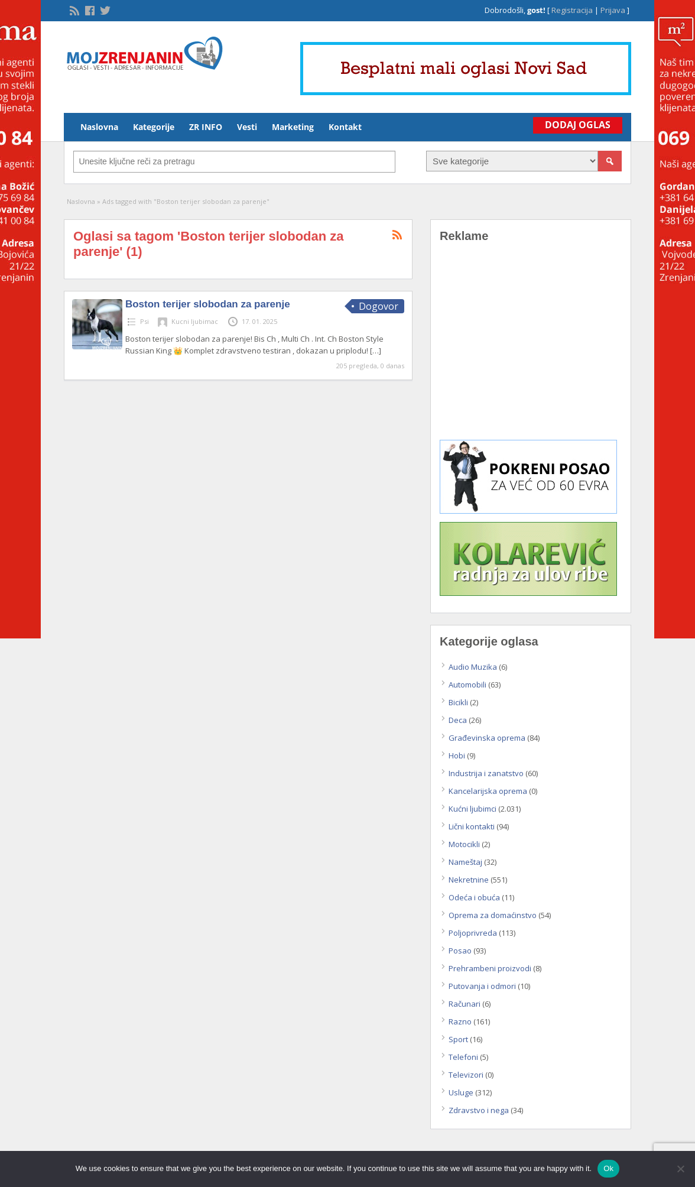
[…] (375, 350)
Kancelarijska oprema (488, 791)
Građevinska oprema (487, 737)
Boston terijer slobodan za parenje (207, 304)
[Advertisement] (531, 350)
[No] (680, 1169)
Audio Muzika (473, 666)
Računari (464, 1003)
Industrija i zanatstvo (486, 773)
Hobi (457, 755)
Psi (144, 321)
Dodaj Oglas (577, 124)
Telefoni (463, 1057)
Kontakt (345, 126)
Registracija (572, 10)
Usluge (461, 1092)
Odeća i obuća (474, 897)
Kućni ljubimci (472, 808)
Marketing (293, 126)
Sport (458, 1039)
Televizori (466, 1074)
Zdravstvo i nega (479, 1110)
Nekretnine (469, 879)
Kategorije (153, 126)
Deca (458, 720)
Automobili (467, 684)
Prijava (612, 10)
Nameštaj (465, 862)
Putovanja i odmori (482, 986)
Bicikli (458, 702)
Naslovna (99, 126)
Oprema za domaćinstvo (493, 915)
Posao (460, 950)
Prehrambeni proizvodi (490, 968)
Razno (460, 1021)
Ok (608, 1168)
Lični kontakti (472, 826)
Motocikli (464, 844)
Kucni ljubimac (194, 321)
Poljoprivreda (473, 932)
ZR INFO (205, 126)
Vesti (247, 126)
